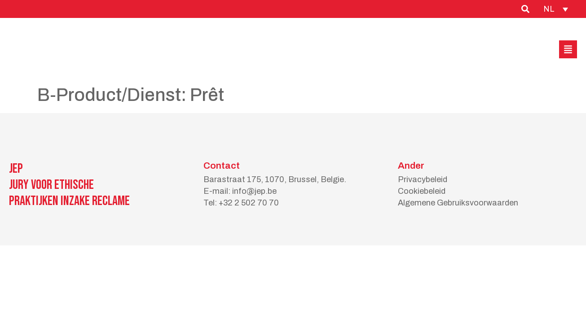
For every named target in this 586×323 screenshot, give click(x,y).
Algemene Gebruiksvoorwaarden (458, 202)
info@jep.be (254, 191)
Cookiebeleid (421, 191)
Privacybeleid (422, 179)
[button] (568, 49)
